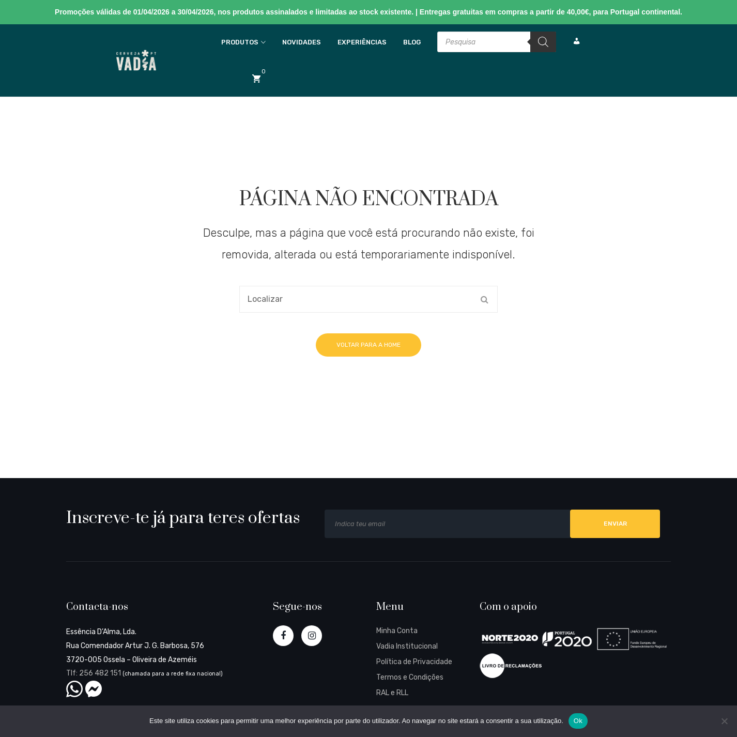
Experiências (362, 42)
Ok (578, 721)
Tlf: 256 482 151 (93, 673)
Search (484, 299)
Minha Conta (397, 630)
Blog (412, 42)
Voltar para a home (368, 344)
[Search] (543, 42)
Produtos (239, 42)
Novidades (301, 42)
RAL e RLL (392, 692)
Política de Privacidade (414, 661)
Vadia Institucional (407, 646)
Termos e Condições (409, 677)
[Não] (724, 721)
